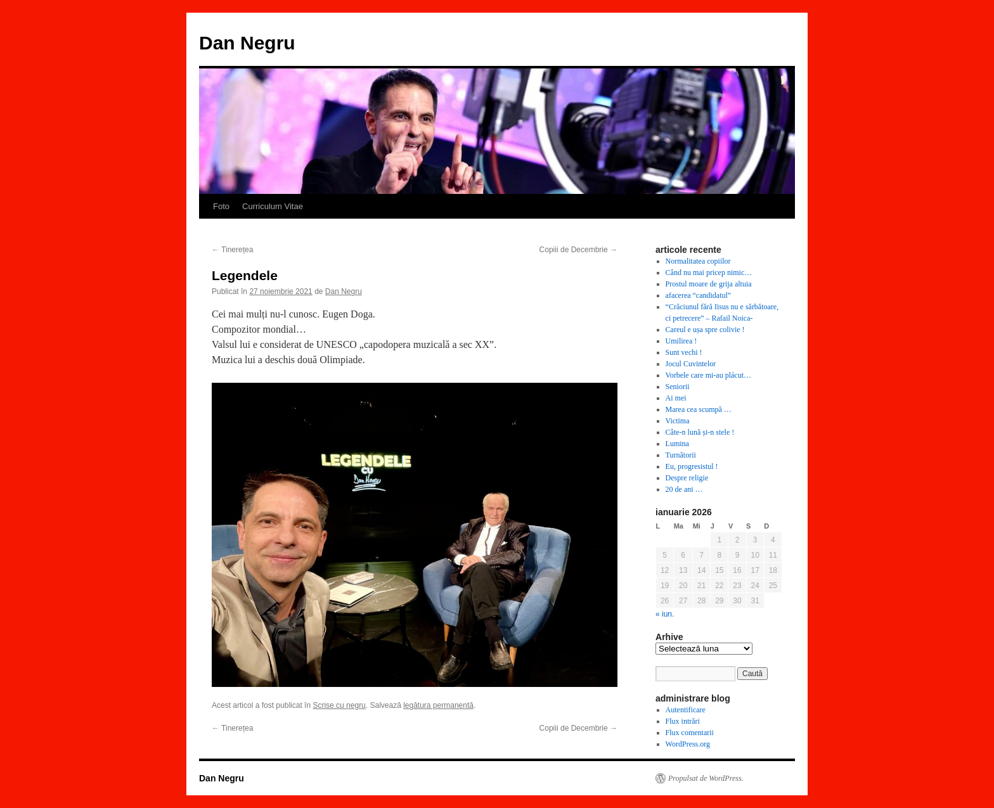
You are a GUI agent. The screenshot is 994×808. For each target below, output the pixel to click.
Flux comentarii (690, 732)
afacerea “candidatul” (699, 295)
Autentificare (686, 709)
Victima (678, 420)
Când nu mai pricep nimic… (709, 272)
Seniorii (678, 386)
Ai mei (676, 398)
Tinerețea (232, 249)
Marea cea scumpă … (699, 409)
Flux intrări (683, 721)
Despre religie (687, 477)
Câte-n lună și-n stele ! (700, 432)
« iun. (664, 614)
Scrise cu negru (339, 705)
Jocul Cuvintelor (691, 363)
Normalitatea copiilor (698, 261)
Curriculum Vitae (272, 206)
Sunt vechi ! (684, 352)
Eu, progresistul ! (692, 466)
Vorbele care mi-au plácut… (708, 375)
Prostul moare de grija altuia (709, 283)
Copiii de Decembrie (578, 249)
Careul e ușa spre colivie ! (705, 329)
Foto (221, 206)
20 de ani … (684, 489)
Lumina (677, 443)
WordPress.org (688, 744)
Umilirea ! (681, 341)
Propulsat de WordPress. (706, 778)
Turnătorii (681, 455)
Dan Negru (247, 42)
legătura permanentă (438, 705)
